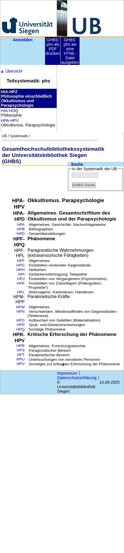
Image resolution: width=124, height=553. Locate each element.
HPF (21, 261)
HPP (21, 325)
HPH (21, 270)
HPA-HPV (10, 120)
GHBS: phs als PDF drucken (53, 47)
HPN (21, 311)
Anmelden (22, 40)
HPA (21, 224)
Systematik (19, 136)
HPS (21, 350)
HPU (21, 359)
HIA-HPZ (9, 91)
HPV (21, 364)
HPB (21, 229)
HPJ (21, 279)
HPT (21, 355)
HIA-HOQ (10, 110)
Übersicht (11, 71)
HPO (20, 320)
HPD (21, 233)
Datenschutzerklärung (77, 377)
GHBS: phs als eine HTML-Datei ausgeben (70, 51)
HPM (20, 307)
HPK (21, 283)
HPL (21, 292)
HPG (20, 265)
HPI (21, 274)
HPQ (20, 329)
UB (4, 136)
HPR (21, 346)
